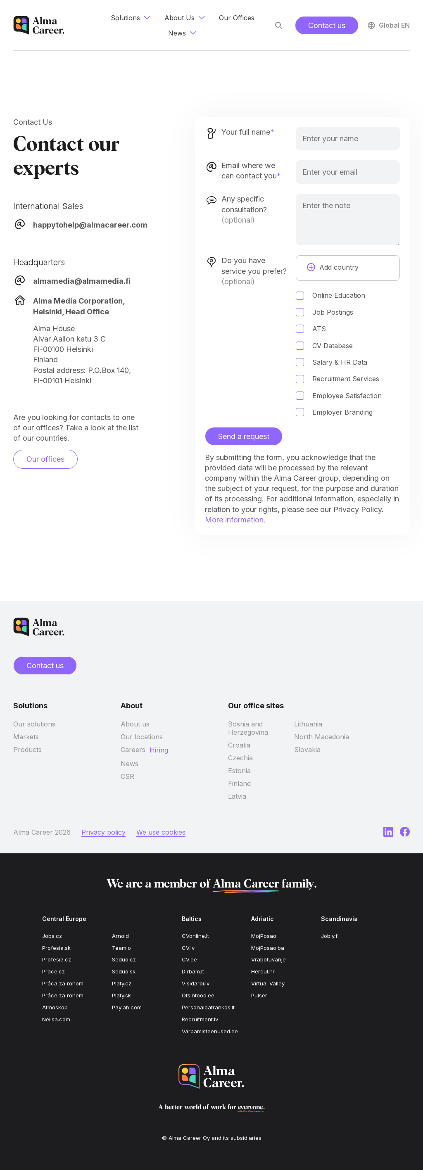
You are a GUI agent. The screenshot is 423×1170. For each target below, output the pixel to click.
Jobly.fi (330, 936)
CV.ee (189, 959)
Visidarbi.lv (195, 983)
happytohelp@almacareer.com (90, 225)
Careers (133, 749)
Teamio (121, 948)
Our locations (142, 737)
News (129, 763)
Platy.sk (121, 995)
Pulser (259, 995)
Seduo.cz (124, 959)
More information (234, 519)
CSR (127, 776)
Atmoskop (55, 1007)
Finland (239, 783)
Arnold (120, 936)
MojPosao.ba (267, 948)
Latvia (237, 796)
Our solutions (34, 724)
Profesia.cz (56, 959)
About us (135, 724)
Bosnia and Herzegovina (248, 728)
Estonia (239, 771)
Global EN (388, 25)
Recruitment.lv (200, 1019)
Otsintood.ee (198, 995)
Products (27, 749)
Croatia (239, 745)
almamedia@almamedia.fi (82, 281)
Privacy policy (103, 832)
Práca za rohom (62, 983)
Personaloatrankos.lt (208, 1007)
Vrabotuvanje (268, 959)
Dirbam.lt (193, 971)
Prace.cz (53, 971)
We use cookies (160, 832)
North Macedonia (321, 737)
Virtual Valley (268, 983)
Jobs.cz (52, 936)
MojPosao (263, 936)
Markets (26, 737)
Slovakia (307, 749)
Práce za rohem (62, 995)
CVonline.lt (195, 936)
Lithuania (308, 724)
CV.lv (188, 948)
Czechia (240, 758)
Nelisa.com (56, 1019)
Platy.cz (121, 983)
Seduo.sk (123, 971)
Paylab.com (127, 1007)
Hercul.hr (263, 971)
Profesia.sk (56, 948)
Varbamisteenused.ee (210, 1031)
